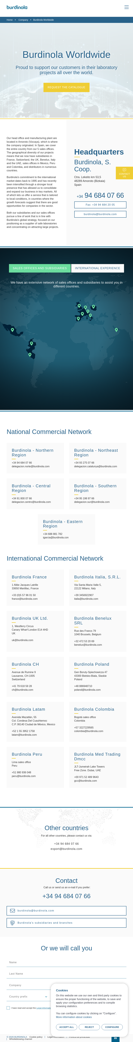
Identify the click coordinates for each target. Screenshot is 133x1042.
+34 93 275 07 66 (84, 462)
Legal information (44, 1008)
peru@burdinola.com (24, 776)
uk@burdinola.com (22, 640)
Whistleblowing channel (20, 1039)
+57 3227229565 (84, 727)
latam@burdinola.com (24, 734)
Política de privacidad (79, 1037)
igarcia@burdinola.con (56, 537)
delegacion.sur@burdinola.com (92, 502)
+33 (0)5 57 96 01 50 (24, 595)
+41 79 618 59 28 (22, 686)
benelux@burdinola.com (88, 644)
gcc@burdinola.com (85, 780)
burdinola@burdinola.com (100, 214)
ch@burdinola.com (22, 689)
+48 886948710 (83, 686)
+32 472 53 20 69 (84, 641)
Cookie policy (36, 1037)
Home (10, 20)
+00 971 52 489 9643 (86, 777)
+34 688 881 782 (52, 534)
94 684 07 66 (100, 195)
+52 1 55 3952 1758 (23, 731)
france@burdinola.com (25, 598)
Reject (89, 1027)
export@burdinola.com (66, 848)
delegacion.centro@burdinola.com (31, 502)
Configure (112, 1027)
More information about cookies (74, 1017)
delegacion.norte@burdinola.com (30, 466)
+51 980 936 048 (21, 772)
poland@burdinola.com (87, 689)
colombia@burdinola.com (88, 731)
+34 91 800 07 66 (22, 498)
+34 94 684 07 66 (22, 462)
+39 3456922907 (84, 595)
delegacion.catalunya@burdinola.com (95, 466)
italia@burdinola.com (86, 598)
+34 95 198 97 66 (84, 498)
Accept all (66, 1027)
